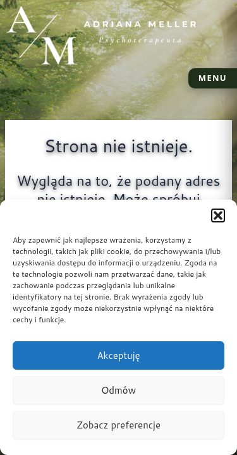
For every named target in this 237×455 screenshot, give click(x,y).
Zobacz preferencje (118, 425)
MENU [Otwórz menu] (212, 77)
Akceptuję (118, 355)
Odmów (118, 390)
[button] (218, 215)
